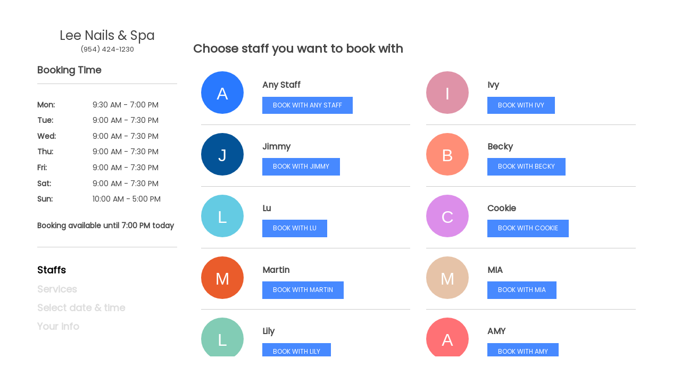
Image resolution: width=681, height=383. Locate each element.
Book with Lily (296, 351)
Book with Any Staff (307, 105)
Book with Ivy (521, 105)
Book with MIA (522, 289)
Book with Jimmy (301, 166)
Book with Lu (295, 227)
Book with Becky (526, 166)
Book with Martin (303, 289)
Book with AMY (523, 351)
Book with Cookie (528, 227)
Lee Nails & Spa (107, 35)
